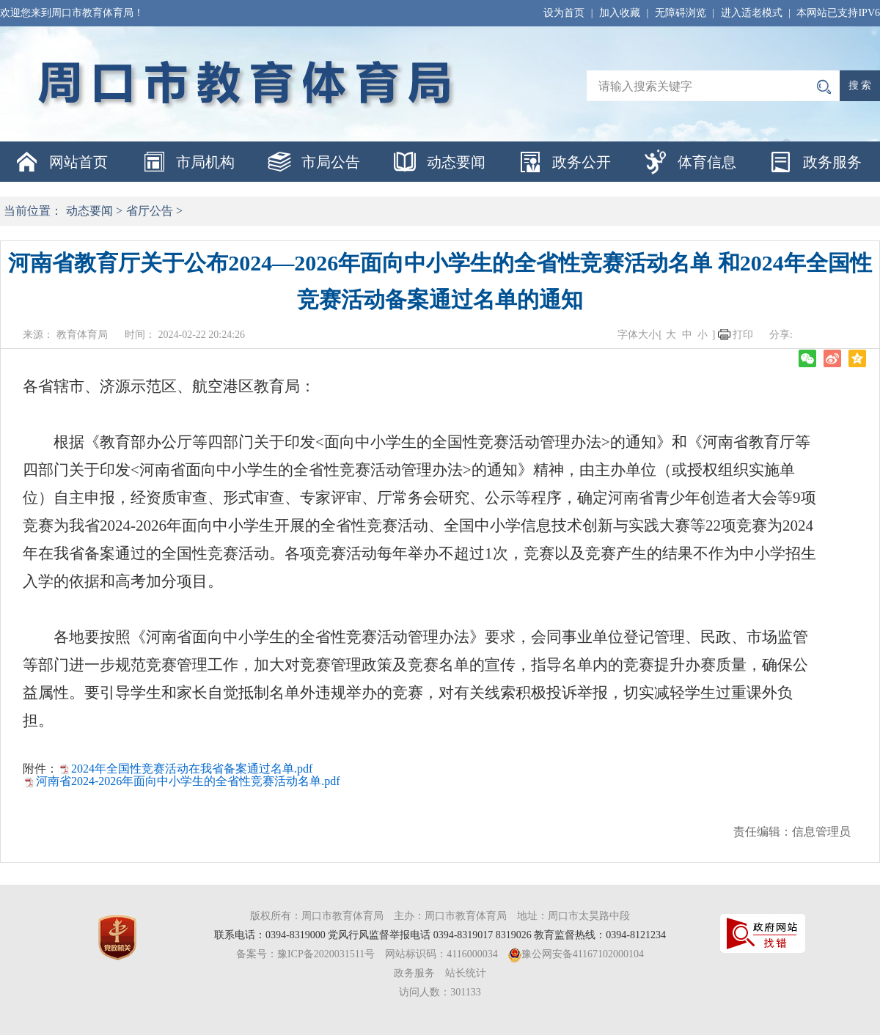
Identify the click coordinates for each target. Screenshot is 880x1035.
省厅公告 (149, 211)
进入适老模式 (751, 12)
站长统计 (465, 973)
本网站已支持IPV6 (838, 12)
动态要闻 (456, 162)
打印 (743, 334)
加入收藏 (619, 12)
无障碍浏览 (680, 12)
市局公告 (330, 162)
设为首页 (563, 12)
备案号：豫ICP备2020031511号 (305, 954)
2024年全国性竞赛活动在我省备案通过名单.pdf (191, 768)
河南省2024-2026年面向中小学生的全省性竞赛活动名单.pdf (188, 781)
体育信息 (707, 162)
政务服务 (832, 162)
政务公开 (581, 162)
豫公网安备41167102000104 (582, 954)
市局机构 (205, 162)
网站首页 (78, 162)
